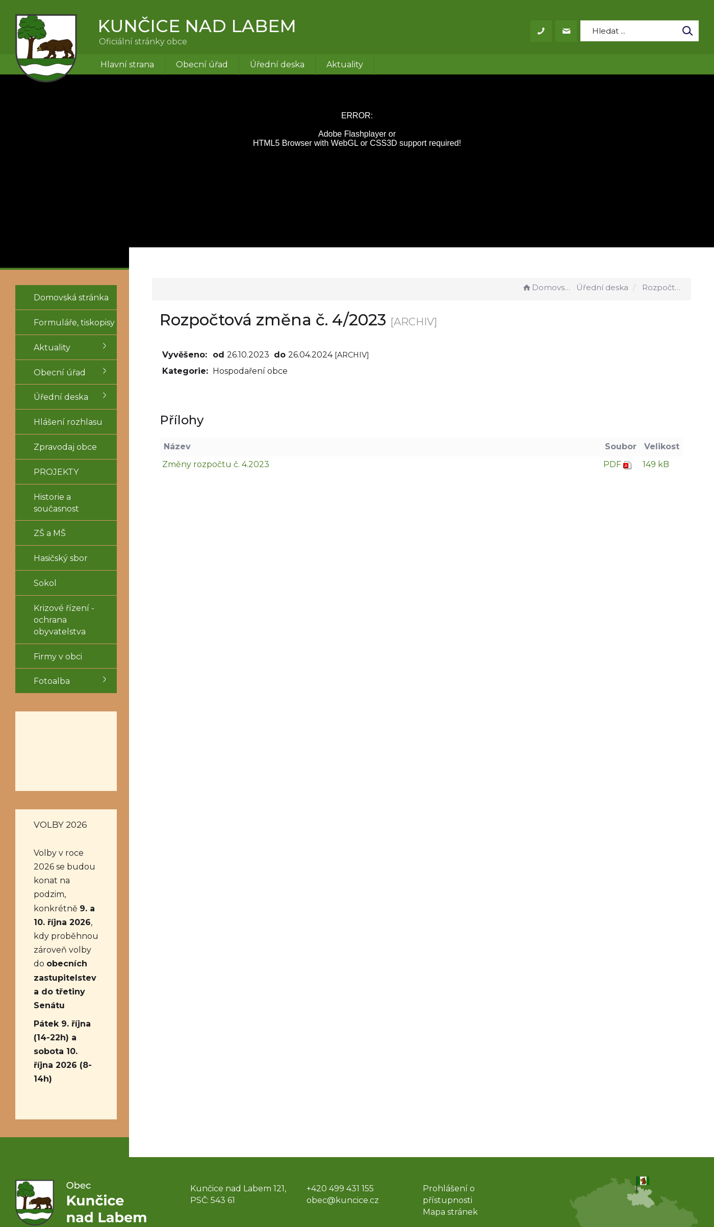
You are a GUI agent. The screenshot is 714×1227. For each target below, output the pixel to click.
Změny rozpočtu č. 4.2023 (249, 464)
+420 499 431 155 (340, 1082)
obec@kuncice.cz (343, 1093)
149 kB (656, 464)
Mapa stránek (450, 1105)
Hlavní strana (127, 64)
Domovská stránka (547, 287)
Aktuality (344, 64)
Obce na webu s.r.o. (498, 1190)
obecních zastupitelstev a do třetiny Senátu (73, 912)
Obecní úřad (202, 64)
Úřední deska (277, 64)
